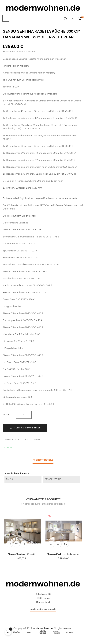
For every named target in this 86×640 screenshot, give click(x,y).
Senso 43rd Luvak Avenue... (63, 554)
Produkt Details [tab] (43, 460)
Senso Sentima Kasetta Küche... (22, 554)
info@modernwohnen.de (43, 609)
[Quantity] (24, 415)
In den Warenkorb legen (25, 427)
